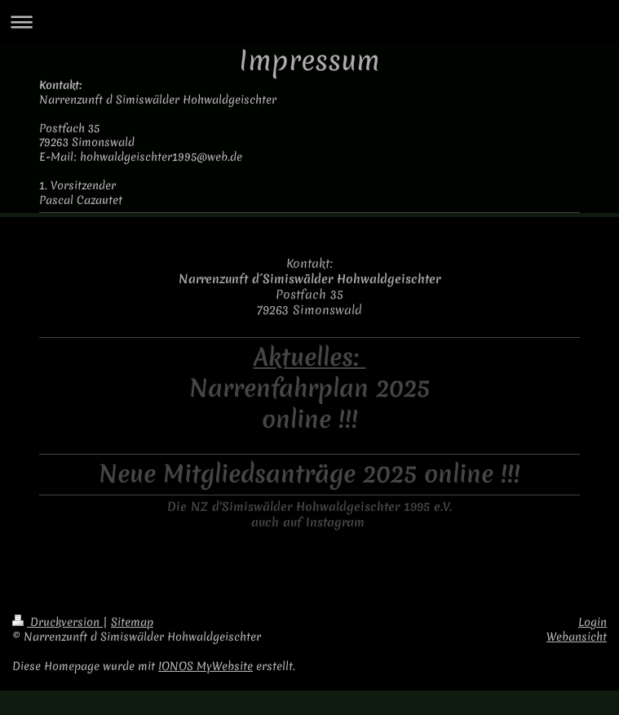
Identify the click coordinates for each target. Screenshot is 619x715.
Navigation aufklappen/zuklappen (309, 21)
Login (592, 622)
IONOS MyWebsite (205, 666)
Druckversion (57, 622)
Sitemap (132, 622)
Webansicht (576, 636)
